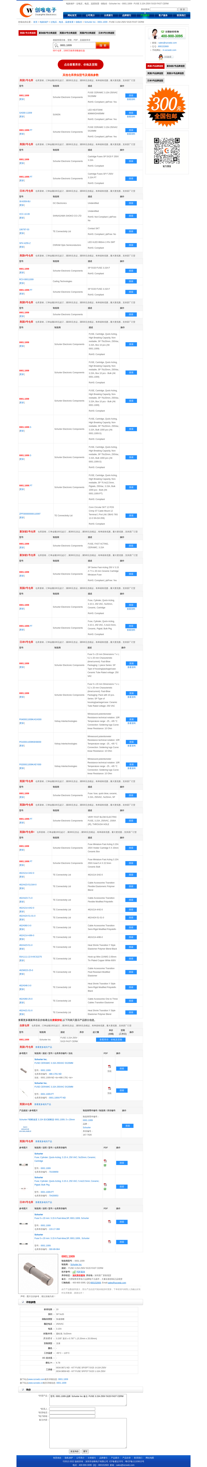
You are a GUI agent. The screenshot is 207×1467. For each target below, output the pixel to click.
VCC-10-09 (24, 214)
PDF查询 (81, 1272)
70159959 (53, 1172)
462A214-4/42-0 (26, 908)
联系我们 (181, 15)
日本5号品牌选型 (155, 80)
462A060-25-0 (25, 999)
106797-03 (24, 229)
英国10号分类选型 (68, 33)
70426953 (53, 1195)
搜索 (131, 95)
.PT (25, 130)
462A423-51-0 (25, 945)
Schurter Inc (90, 22)
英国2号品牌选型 (155, 73)
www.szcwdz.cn (35, 1383)
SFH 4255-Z (25, 243)
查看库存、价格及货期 (111, 1039)
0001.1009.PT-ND (57, 1098)
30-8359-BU (25, 201)
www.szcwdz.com (36, 1379)
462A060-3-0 (25, 925)
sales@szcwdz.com (117, 1283)
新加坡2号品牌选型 (176, 66)
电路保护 (44, 22)
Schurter (87, 1127)
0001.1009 (102, 22)
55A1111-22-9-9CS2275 (30, 957)
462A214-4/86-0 (26, 935)
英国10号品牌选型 (175, 73)
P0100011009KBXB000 (30, 742)
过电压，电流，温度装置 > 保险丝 (66, 22)
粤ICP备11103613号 (134, 1461)
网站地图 (150, 1458)
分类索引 (108, 15)
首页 (35, 22)
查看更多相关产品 (43, 1047)
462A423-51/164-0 (27, 884)
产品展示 (144, 15)
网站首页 (72, 15)
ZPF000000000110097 (30, 514)
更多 (22, 99)
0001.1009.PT (47, 1094)
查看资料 (131, 99)
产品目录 (126, 1458)
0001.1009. (46, 1245)
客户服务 (163, 15)
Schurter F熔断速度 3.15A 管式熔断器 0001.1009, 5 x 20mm (47, 1119)
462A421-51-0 (25, 1010)
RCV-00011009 (26, 279)
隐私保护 (69, 1458)
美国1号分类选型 (28, 33)
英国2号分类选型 (88, 33)
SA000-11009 (25, 113)
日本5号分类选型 (106, 33)
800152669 (95, 1283)
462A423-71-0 (25, 898)
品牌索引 (126, 15)
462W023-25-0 (26, 970)
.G (25, 427)
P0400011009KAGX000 (30, 719)
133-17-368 (54, 1229)
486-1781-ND (55, 1074)
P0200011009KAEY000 (30, 764)
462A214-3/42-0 (26, 873)
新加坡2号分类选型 (48, 33)
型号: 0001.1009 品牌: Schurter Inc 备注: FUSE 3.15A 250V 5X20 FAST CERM (88, 1400)
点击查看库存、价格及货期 (80, 64)
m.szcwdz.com (169, 50)
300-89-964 (54, 1249)
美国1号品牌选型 (155, 66)
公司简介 (90, 15)
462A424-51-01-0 (27, 916)
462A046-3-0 (25, 985)
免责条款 (57, 1458)
